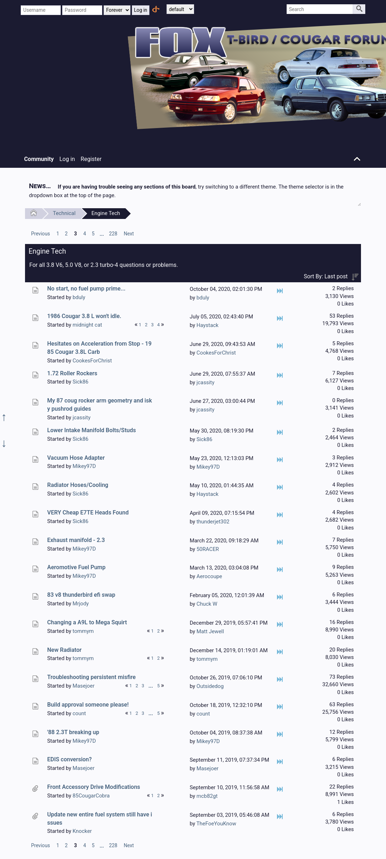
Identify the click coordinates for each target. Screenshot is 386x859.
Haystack (208, 325)
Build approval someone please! (88, 704)
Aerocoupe (209, 576)
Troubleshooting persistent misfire (91, 677)
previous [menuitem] (40, 233)
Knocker (82, 831)
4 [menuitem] (84, 233)
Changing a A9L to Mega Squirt (87, 622)
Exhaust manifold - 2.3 (76, 540)
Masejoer (84, 686)
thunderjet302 (213, 521)
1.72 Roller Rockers (72, 373)
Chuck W (207, 604)
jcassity (205, 382)
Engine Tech (105, 213)
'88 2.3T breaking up (73, 732)
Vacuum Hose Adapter (76, 457)
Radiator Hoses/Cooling (77, 485)
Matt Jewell (210, 631)
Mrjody (81, 603)
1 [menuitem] (57, 233)
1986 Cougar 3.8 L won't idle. (84, 316)
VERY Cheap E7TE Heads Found (88, 512)
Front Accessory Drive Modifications (93, 787)
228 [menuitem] (113, 233)
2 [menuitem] (66, 233)
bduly (79, 297)
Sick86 (80, 382)
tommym (83, 631)
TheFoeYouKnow (216, 823)
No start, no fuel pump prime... (86, 288)
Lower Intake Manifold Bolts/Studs (91, 430)
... (102, 234)
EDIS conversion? (69, 759)
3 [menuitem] (75, 233)
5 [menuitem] (93, 233)
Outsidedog (210, 686)
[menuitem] (40, 233)
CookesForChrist (92, 360)
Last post (336, 276)
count (79, 713)
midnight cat (87, 325)
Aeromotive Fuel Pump (76, 567)
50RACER (208, 549)
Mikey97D (84, 466)
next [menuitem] (129, 233)
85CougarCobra (91, 795)
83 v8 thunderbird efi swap (81, 594)
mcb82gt (207, 796)
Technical (64, 213)
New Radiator (64, 649)
